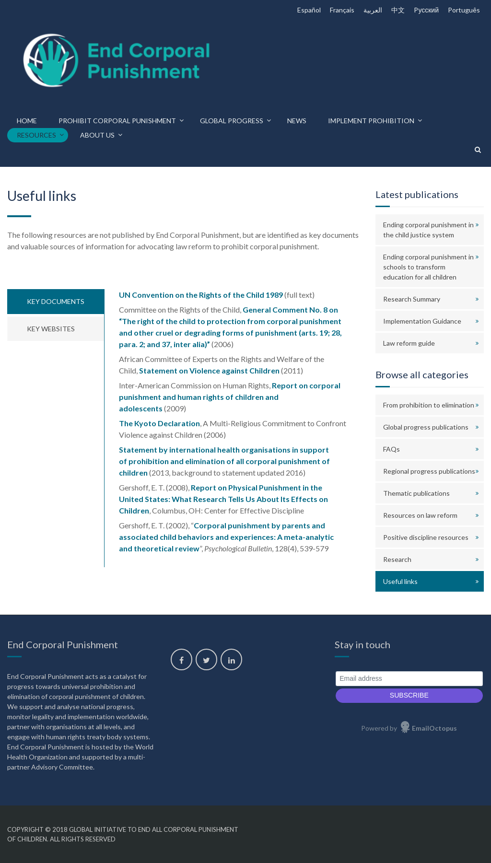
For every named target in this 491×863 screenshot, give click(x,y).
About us (97, 135)
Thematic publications (416, 493)
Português (464, 9)
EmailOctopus (434, 728)
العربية (372, 9)
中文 (398, 9)
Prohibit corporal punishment (117, 121)
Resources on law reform (420, 515)
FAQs (391, 449)
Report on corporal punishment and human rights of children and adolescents (229, 397)
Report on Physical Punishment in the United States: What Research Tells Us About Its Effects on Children (223, 499)
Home (27, 121)
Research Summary (411, 299)
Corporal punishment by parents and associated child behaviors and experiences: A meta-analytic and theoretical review (226, 537)
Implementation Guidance (422, 321)
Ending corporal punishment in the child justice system (428, 230)
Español (309, 9)
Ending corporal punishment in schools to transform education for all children (428, 267)
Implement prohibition (371, 121)
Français (342, 9)
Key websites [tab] (51, 329)
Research (397, 559)
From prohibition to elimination (428, 405)
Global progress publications (425, 427)
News (296, 121)
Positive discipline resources (425, 537)
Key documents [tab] (55, 301)
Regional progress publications (429, 471)
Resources (36, 135)
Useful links (400, 581)
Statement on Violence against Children (209, 370)
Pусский (426, 9)
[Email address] (409, 678)
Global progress (231, 121)
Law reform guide (409, 343)
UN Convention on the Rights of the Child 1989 (201, 294)
